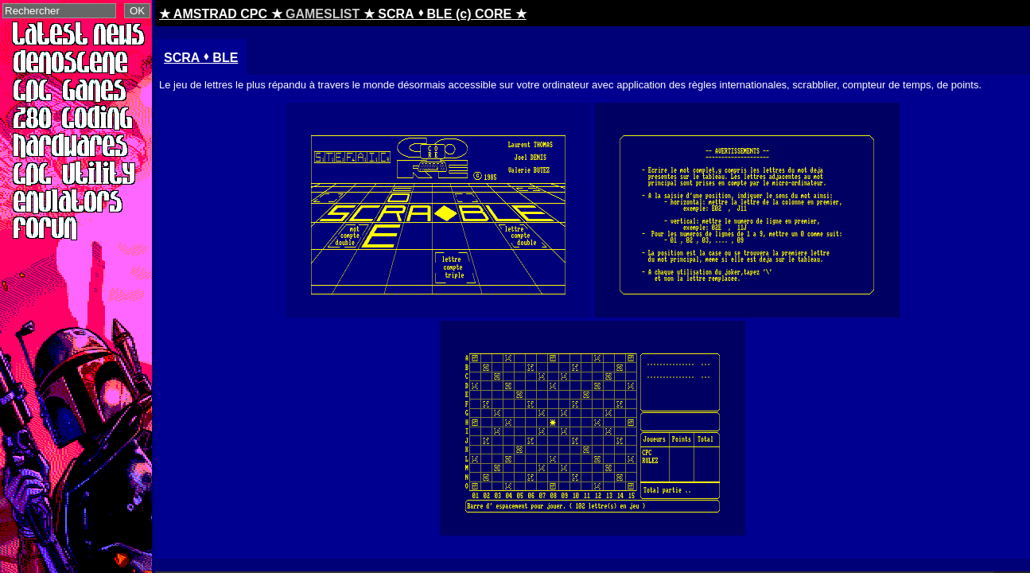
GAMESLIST (323, 14)
